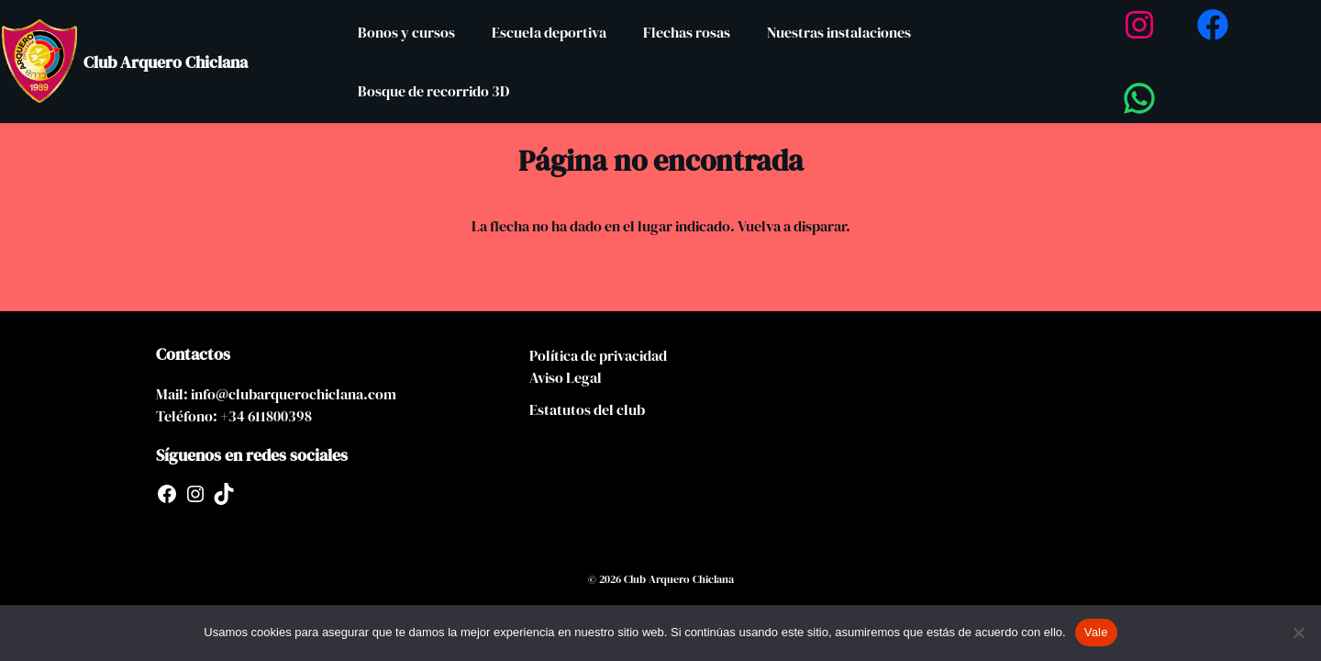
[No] (1298, 632)
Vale (1096, 632)
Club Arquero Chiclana (165, 61)
